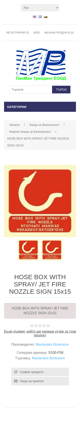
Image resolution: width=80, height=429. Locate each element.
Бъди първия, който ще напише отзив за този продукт (40, 333)
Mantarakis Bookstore (52, 344)
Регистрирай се (17, 32)
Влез (36, 32)
